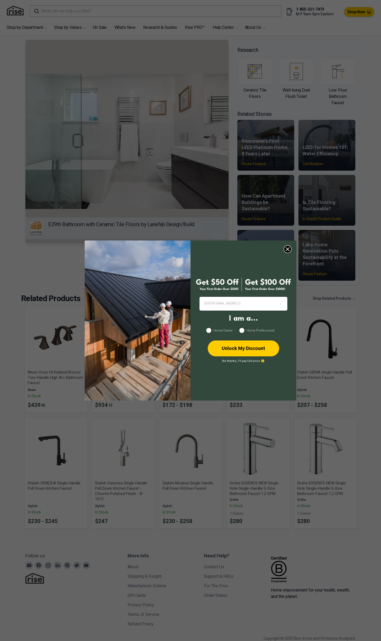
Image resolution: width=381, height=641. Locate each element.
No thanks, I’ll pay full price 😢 (243, 361)
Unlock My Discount (243, 348)
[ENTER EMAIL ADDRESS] (243, 303)
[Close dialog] (288, 249)
